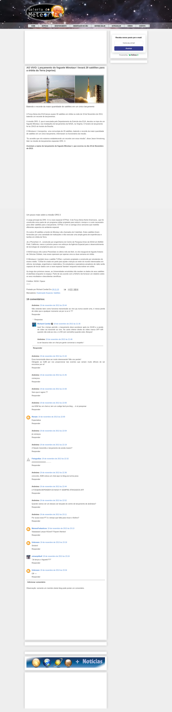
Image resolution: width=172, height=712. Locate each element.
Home (33, 26)
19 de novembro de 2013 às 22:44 (53, 486)
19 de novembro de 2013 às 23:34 (53, 570)
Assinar (129, 48)
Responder (36, 314)
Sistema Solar (99, 26)
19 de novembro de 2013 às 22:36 (53, 472)
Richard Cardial (43, 324)
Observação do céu (80, 26)
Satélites (57, 293)
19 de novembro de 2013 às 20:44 (53, 305)
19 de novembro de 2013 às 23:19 (53, 542)
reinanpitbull (37, 556)
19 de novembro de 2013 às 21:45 (53, 375)
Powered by (128, 55)
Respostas (38, 320)
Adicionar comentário (36, 582)
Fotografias (36, 459)
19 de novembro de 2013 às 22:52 (53, 500)
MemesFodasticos (39, 528)
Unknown (36, 542)
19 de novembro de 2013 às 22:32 (55, 459)
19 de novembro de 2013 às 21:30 (67, 324)
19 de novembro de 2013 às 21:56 (53, 389)
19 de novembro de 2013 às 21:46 (59, 339)
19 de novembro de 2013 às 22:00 (53, 403)
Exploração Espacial (45, 293)
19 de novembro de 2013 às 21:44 (53, 356)
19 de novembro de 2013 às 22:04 (53, 431)
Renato (35, 417)
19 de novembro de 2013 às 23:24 (56, 556)
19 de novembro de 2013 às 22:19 (53, 445)
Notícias (45, 26)
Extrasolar (116, 26)
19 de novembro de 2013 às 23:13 (61, 528)
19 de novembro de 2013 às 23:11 (53, 514)
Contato (142, 26)
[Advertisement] (65, 46)
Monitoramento (60, 26)
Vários (130, 26)
